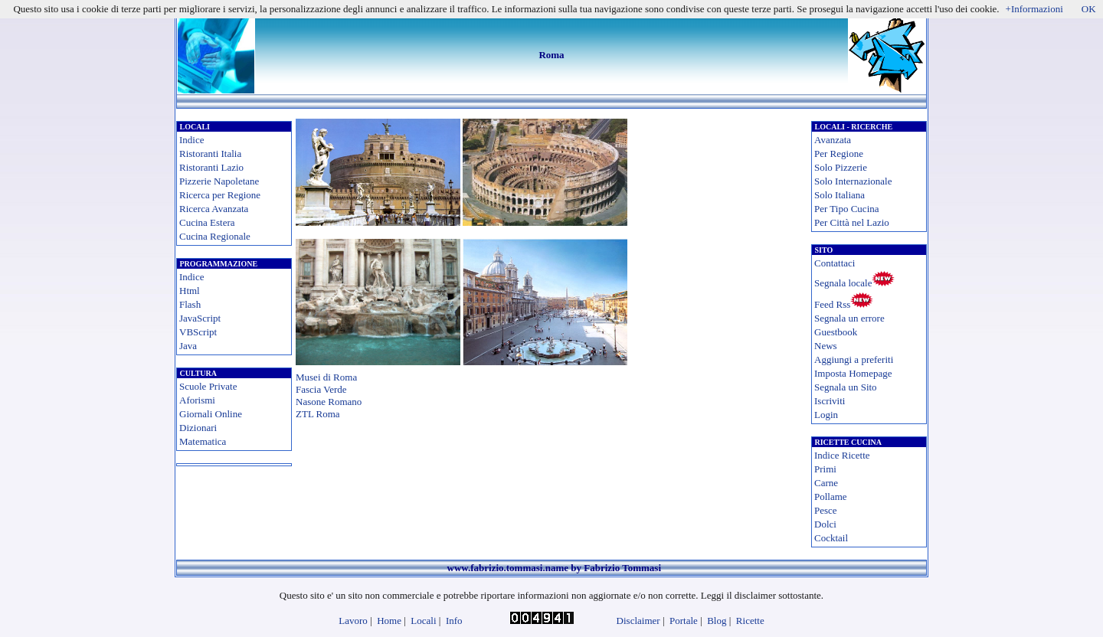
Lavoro (353, 620)
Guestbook (835, 332)
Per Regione (838, 153)
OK (1089, 9)
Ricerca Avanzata (213, 208)
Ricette (750, 620)
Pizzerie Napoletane (219, 181)
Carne (826, 482)
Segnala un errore (849, 318)
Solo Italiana (839, 195)
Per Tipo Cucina (846, 208)
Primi (825, 469)
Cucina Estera (207, 222)
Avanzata (832, 139)
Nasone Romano (329, 401)
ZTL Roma (318, 414)
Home (389, 620)
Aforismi (197, 400)
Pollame (830, 496)
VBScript (198, 332)
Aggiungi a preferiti (853, 359)
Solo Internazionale (853, 181)
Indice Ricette (842, 455)
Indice (191, 139)
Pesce (825, 510)
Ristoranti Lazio (211, 167)
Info (454, 620)
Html (189, 290)
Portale (683, 620)
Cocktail (831, 538)
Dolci (825, 524)
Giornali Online (210, 414)
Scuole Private (208, 386)
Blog (716, 620)
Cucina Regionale (214, 236)
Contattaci (834, 263)
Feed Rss (832, 304)
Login (826, 414)
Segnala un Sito (845, 387)
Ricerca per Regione (219, 195)
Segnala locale (843, 283)
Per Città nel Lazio (851, 222)
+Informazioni (1034, 9)
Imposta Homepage (853, 373)
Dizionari (198, 427)
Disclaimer (638, 620)
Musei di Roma (326, 377)
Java (188, 345)
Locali (423, 620)
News (825, 345)
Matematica (202, 441)
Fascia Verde (321, 389)
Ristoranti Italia (210, 153)
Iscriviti (829, 401)
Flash (190, 304)
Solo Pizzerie (840, 167)
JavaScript (200, 318)
